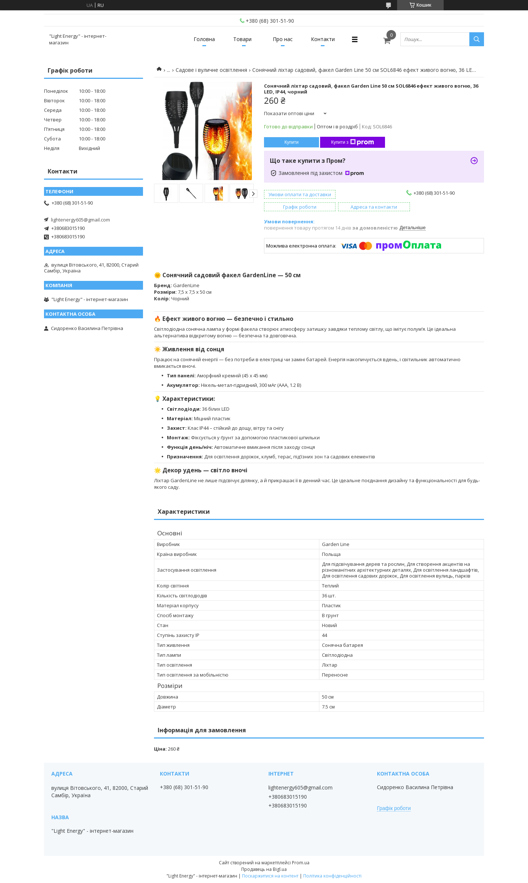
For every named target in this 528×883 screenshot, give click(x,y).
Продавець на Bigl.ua (264, 869)
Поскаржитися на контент (270, 876)
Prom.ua (300, 863)
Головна (204, 39)
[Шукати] (476, 39)
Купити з (352, 142)
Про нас (283, 39)
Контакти (323, 39)
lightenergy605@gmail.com (80, 220)
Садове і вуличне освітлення (211, 69)
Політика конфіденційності (332, 876)
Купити (291, 142)
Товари (242, 39)
